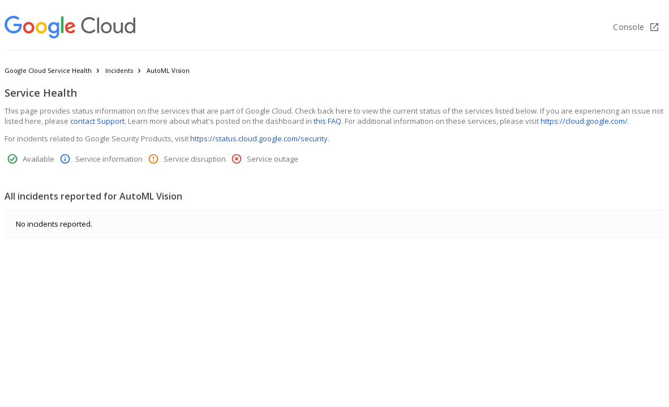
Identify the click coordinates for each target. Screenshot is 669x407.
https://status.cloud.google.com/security (259, 138)
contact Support (97, 121)
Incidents (119, 70)
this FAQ (327, 121)
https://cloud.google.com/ (584, 121)
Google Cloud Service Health (48, 70)
